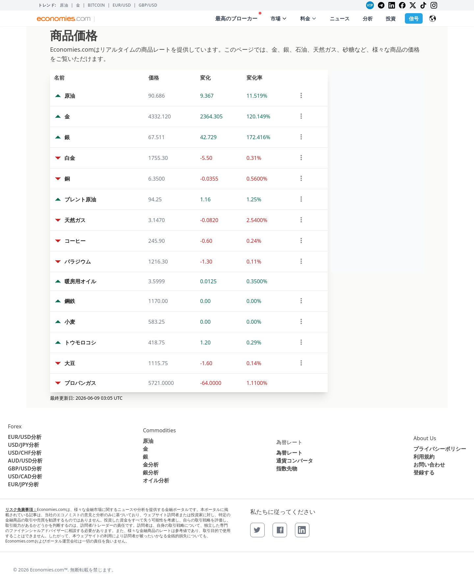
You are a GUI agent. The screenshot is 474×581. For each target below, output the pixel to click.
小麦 (70, 321)
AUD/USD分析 (25, 460)
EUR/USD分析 (24, 437)
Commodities (159, 430)
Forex (14, 426)
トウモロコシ (80, 342)
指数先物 (286, 468)
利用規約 (423, 456)
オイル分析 (156, 480)
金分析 (151, 464)
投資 (391, 18)
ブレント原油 (80, 199)
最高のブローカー (238, 17)
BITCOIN (96, 5)
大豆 (70, 363)
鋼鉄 (70, 301)
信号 (414, 18)
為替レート (289, 442)
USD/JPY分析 (23, 444)
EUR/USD (122, 5)
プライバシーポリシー (439, 448)
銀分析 (151, 472)
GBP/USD (148, 5)
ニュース (340, 18)
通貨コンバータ (294, 460)
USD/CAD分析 (25, 476)
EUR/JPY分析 (23, 484)
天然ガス (75, 220)
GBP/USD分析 (25, 468)
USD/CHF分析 (24, 452)
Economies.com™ (48, 570)
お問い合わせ (429, 464)
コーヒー (75, 240)
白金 (70, 158)
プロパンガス (80, 383)
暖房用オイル (80, 281)
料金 (308, 18)
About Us (424, 438)
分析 (368, 18)
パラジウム (78, 261)
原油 (64, 5)
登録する (423, 472)
